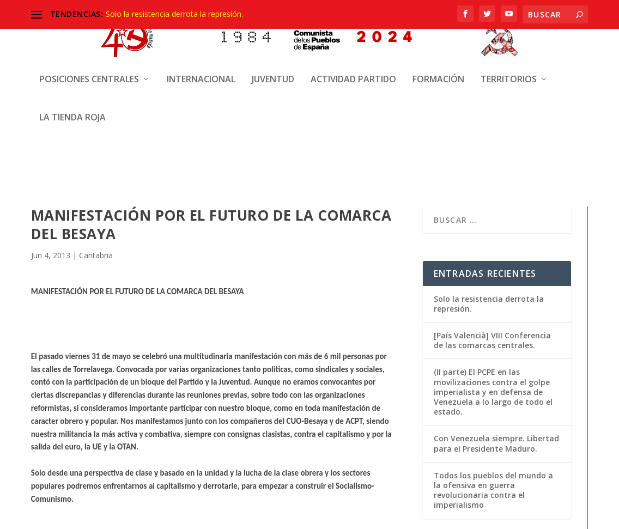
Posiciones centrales (89, 69)
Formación (438, 69)
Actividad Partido (353, 69)
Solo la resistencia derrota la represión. (174, 14)
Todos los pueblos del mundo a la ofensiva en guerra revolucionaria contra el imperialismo (493, 490)
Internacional (201, 69)
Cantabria (96, 255)
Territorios (509, 69)
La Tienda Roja (72, 107)
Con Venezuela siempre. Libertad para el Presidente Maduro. (496, 443)
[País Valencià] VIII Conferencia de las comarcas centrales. (492, 340)
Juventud (273, 69)
